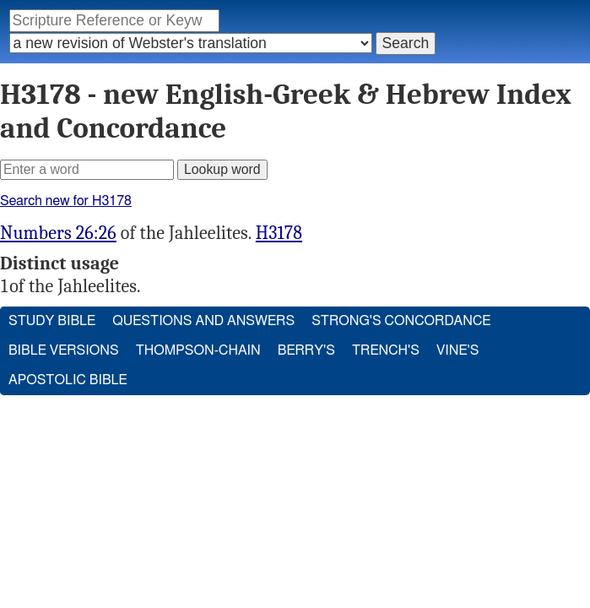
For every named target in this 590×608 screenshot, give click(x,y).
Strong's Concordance (400, 321)
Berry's (306, 350)
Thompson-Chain (198, 350)
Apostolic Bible (67, 380)
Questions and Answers (203, 321)
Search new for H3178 (66, 201)
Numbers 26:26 (58, 233)
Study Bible (51, 321)
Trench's (385, 350)
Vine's (457, 350)
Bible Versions (63, 350)
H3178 (279, 233)
